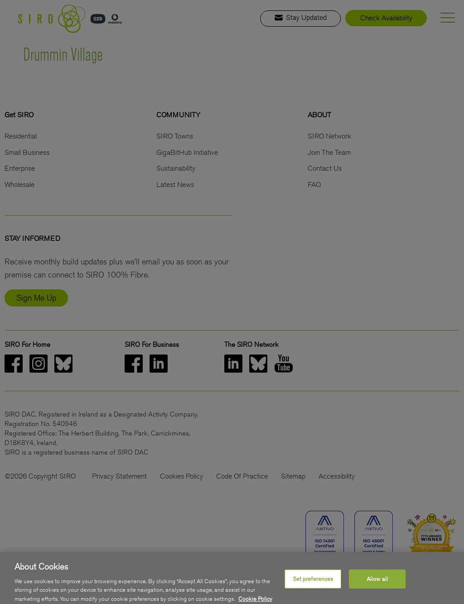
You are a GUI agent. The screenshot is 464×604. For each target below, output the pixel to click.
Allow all (377, 582)
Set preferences (313, 582)
